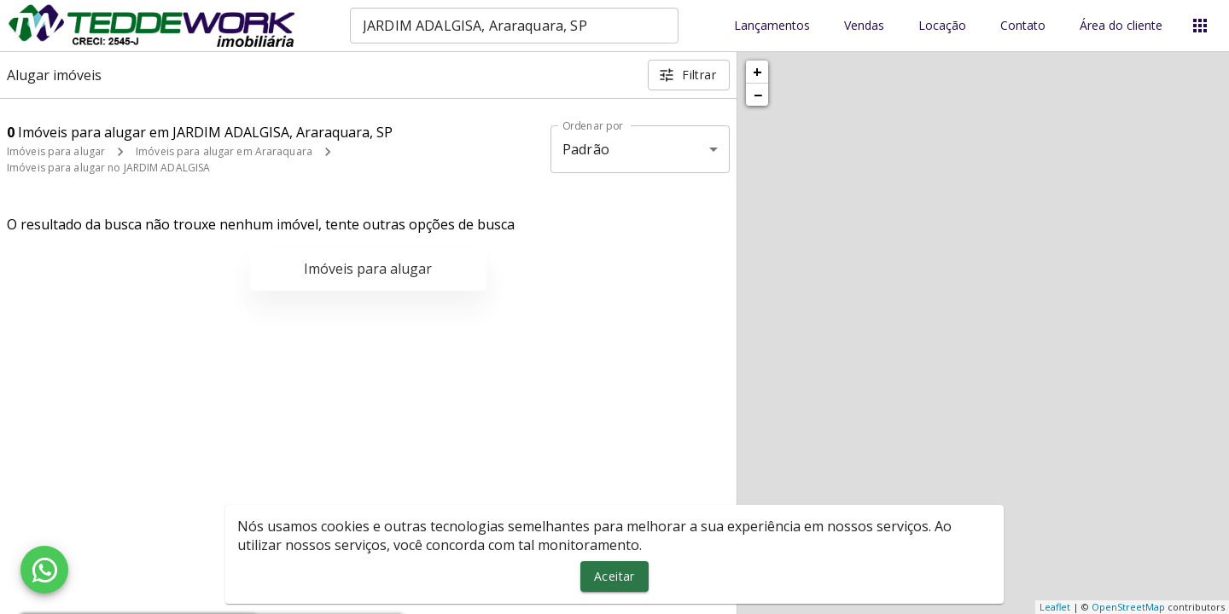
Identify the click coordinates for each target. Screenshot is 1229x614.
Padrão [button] (585, 149)
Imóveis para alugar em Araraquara (224, 151)
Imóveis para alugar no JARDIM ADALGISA (108, 167)
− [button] (758, 94)
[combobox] (514, 25)
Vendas (864, 26)
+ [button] (757, 71)
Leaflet (1055, 606)
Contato (1023, 26)
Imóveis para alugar (56, 151)
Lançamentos (772, 26)
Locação (942, 26)
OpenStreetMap (1128, 606)
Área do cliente (1121, 26)
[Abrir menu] (1199, 25)
